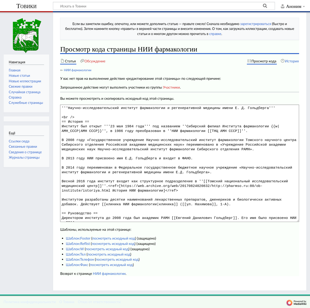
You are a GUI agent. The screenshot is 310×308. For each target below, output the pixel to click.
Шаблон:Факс (77, 265)
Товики (26, 6)
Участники (171, 87)
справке (215, 34)
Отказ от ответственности (99, 302)
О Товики (66, 302)
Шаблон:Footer (78, 238)
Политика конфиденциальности (29, 302)
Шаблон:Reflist (78, 243)
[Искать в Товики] (164, 6)
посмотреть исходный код (113, 238)
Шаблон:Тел (76, 254)
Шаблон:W (75, 249)
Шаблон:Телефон (80, 259)
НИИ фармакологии (77, 70)
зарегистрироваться (255, 24)
